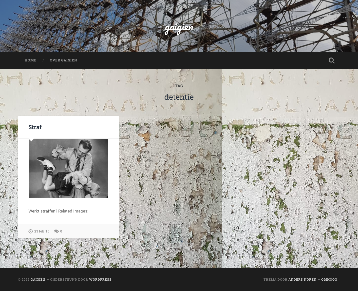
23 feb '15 (41, 231)
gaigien (179, 26)
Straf (35, 127)
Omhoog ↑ (330, 279)
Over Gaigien (63, 60)
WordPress (100, 279)
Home (31, 60)
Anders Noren (302, 279)
